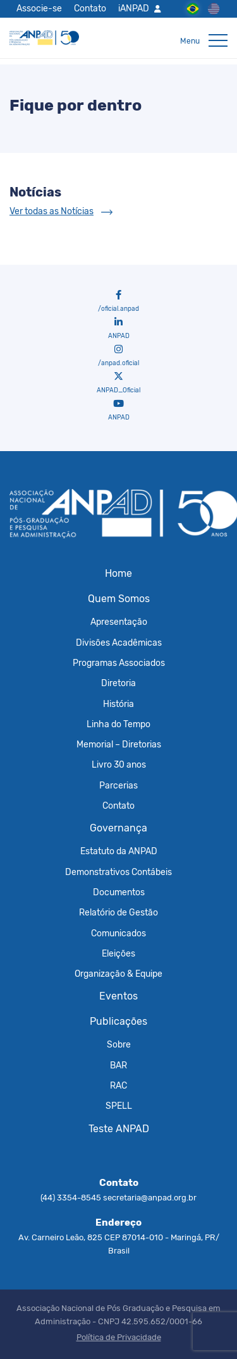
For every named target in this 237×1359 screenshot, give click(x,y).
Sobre (119, 1044)
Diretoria (118, 683)
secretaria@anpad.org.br (150, 1197)
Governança (118, 828)
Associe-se (39, 8)
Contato (90, 8)
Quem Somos (119, 599)
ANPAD (119, 328)
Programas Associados (119, 663)
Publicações (118, 1021)
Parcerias (118, 785)
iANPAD (133, 8)
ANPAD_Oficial (118, 382)
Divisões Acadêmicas (119, 642)
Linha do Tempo (118, 724)
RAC (118, 1085)
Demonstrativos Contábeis (118, 872)
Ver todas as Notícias (51, 211)
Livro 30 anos (119, 764)
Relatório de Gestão (118, 912)
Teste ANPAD (118, 1129)
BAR (118, 1065)
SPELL (119, 1106)
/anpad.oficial (118, 355)
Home (118, 573)
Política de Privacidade (118, 1337)
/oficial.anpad (118, 301)
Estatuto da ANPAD (118, 851)
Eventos (118, 996)
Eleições (118, 953)
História (118, 704)
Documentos (119, 892)
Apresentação (118, 622)
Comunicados (118, 933)
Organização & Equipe (118, 974)
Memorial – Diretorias (118, 744)
